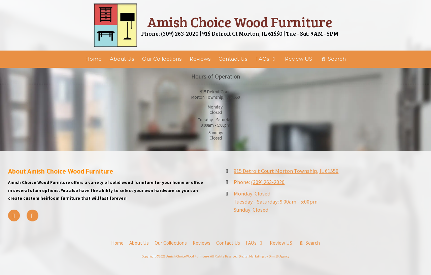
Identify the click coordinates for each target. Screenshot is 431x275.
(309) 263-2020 (268, 182)
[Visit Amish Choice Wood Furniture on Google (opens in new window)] (32, 215)
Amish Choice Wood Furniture (239, 21)
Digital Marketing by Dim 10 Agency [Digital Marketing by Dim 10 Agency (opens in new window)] (264, 256)
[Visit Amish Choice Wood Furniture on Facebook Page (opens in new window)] (14, 215)
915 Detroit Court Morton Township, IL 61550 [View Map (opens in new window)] (286, 170)
